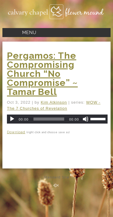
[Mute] (86, 119)
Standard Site (56, 177)
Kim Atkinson (54, 102)
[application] (57, 119)
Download (16, 132)
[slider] (48, 119)
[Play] (12, 119)
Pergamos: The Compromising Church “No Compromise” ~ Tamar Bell (42, 73)
